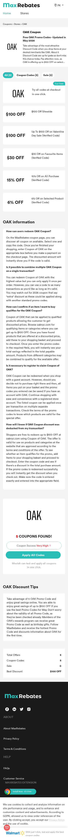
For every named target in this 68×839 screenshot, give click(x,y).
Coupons (7, 24)
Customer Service (13, 778)
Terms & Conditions (14, 749)
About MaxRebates (14, 728)
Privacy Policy (11, 738)
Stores (17, 24)
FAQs (6, 768)
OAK (24, 24)
